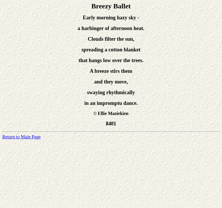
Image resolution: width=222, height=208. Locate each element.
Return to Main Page (21, 136)
